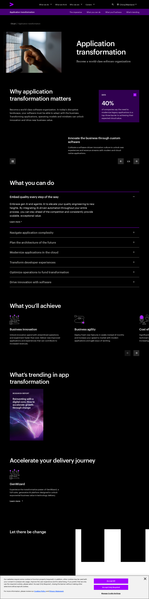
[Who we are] (76, 4)
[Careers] (90, 4)
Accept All (111, 581)
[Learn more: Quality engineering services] (17, 222)
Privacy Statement (56, 591)
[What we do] (45, 4)
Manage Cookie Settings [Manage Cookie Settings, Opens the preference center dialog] (111, 593)
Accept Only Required (111, 587)
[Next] (136, 353)
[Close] (145, 578)
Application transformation (22, 12)
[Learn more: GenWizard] (17, 501)
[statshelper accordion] (135, 95)
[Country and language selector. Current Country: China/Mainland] (127, 4)
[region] (74, 587)
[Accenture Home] (17, 4)
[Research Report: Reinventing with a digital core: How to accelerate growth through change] (26, 415)
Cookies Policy (40, 591)
